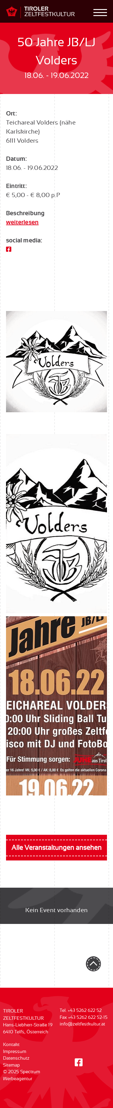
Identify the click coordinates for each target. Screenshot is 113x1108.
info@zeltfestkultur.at (82, 1024)
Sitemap (11, 1065)
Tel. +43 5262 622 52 (81, 1010)
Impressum (14, 1051)
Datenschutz (16, 1058)
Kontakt (11, 1044)
